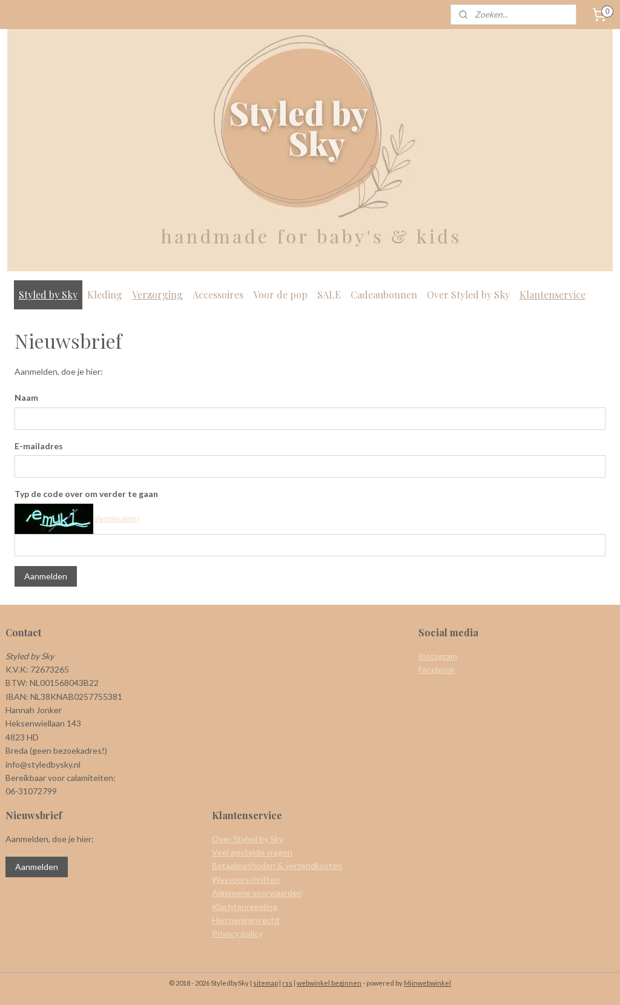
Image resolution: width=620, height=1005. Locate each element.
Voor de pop (280, 294)
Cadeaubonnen (384, 294)
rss (287, 983)
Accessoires (218, 294)
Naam (26, 397)
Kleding (104, 294)
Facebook (436, 669)
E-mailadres (39, 445)
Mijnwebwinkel (427, 983)
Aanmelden (45, 576)
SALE (329, 294)
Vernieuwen (116, 518)
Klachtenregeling (244, 906)
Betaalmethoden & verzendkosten (277, 865)
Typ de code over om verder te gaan (86, 494)
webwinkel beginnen (329, 983)
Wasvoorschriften (246, 879)
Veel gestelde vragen (252, 852)
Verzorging (157, 294)
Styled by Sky (48, 294)
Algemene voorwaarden (257, 893)
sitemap (265, 983)
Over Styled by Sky (468, 294)
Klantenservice (552, 294)
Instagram (437, 656)
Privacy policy (237, 933)
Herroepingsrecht (246, 920)
